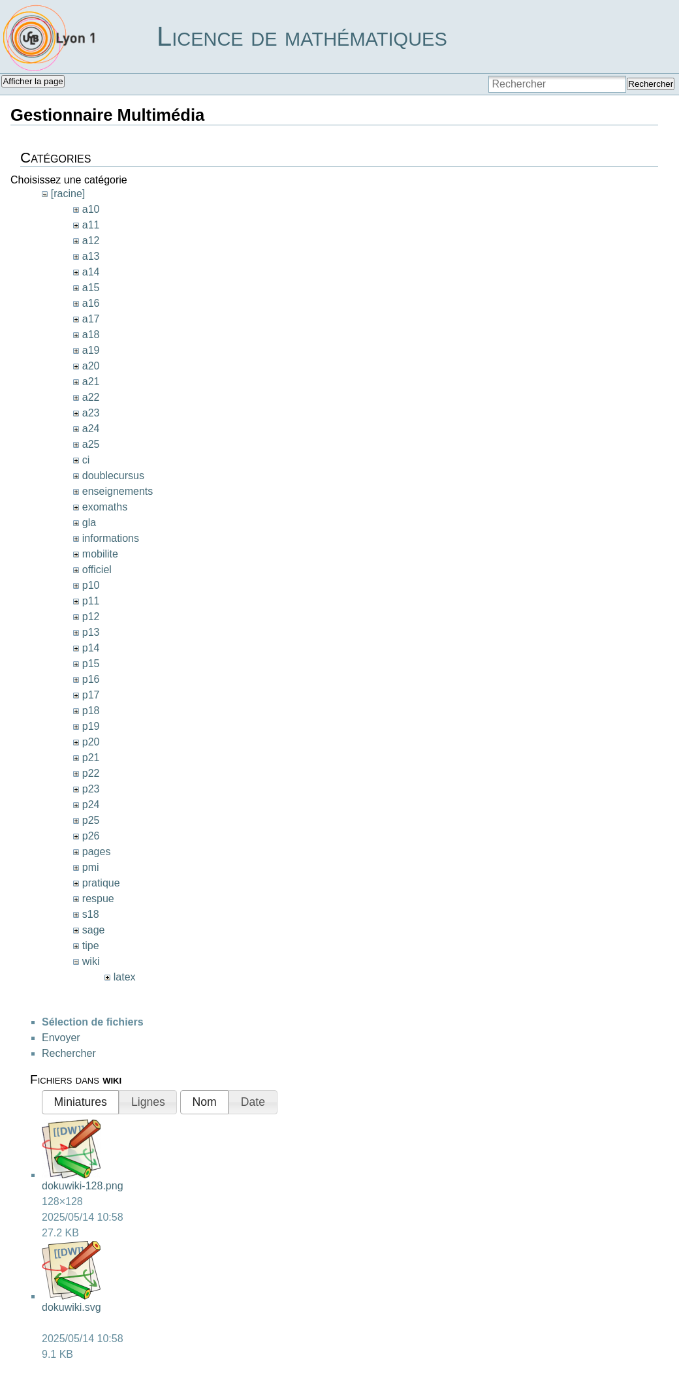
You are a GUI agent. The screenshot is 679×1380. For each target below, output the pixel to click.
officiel (97, 569)
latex (125, 976)
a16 (91, 303)
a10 (91, 209)
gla (89, 522)
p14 (91, 647)
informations (110, 538)
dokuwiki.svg (71, 1307)
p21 (91, 757)
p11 (91, 600)
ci (86, 459)
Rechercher (650, 84)
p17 (91, 694)
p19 (91, 726)
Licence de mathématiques (302, 36)
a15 (91, 287)
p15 (91, 663)
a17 (91, 318)
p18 (91, 710)
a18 (91, 334)
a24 (91, 428)
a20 (91, 365)
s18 (90, 914)
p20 (91, 741)
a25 (91, 444)
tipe (90, 945)
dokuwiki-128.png (82, 1185)
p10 (91, 585)
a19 (91, 350)
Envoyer (61, 1037)
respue (98, 898)
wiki (91, 961)
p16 (91, 679)
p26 (91, 835)
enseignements (117, 491)
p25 (91, 820)
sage (93, 929)
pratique (101, 882)
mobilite (100, 553)
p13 (91, 632)
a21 (91, 381)
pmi (90, 867)
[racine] (68, 193)
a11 (91, 224)
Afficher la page (33, 81)
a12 (91, 240)
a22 (91, 397)
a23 (91, 412)
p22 (91, 773)
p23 (91, 788)
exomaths (104, 506)
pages (96, 851)
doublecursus (113, 475)
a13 (91, 256)
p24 (91, 804)
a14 (91, 271)
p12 (91, 616)
